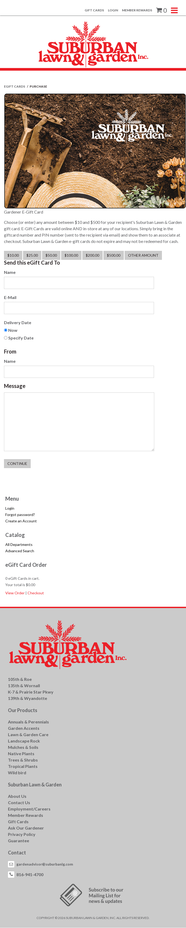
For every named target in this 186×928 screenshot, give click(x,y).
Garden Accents (23, 728)
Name (10, 272)
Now (12, 330)
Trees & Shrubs (23, 759)
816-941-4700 (29, 874)
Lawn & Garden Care (28, 734)
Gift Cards (94, 10)
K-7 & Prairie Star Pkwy (30, 691)
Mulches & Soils (23, 747)
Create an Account (21, 521)
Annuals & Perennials (28, 721)
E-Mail (10, 297)
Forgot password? (20, 514)
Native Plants (21, 753)
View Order (15, 593)
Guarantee (18, 840)
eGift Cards (15, 86)
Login (113, 10)
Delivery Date (17, 322)
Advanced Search (19, 551)
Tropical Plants (23, 766)
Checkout (36, 593)
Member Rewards (137, 10)
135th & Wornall (24, 685)
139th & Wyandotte (27, 698)
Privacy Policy (21, 834)
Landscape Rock (24, 740)
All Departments (19, 544)
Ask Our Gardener (26, 827)
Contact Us (19, 802)
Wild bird (17, 772)
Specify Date (21, 337)
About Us (17, 796)
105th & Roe (20, 679)
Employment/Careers (29, 808)
